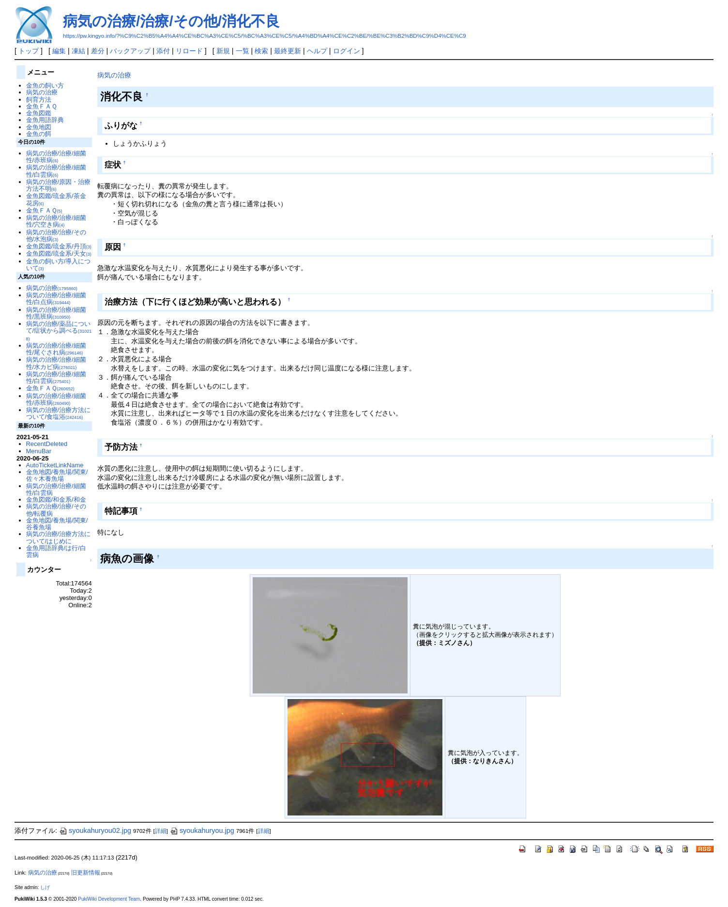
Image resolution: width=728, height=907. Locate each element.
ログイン (346, 51)
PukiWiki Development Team (109, 899)
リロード (189, 51)
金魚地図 (38, 127)
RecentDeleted (47, 443)
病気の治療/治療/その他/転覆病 (56, 510)
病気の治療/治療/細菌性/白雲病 (56, 171)
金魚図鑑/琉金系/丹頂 (58, 246)
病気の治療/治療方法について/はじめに (58, 537)
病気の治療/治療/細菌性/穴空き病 (56, 221)
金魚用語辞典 (45, 119)
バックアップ (130, 51)
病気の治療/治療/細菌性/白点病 (56, 299)
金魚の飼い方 (45, 85)
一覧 (242, 51)
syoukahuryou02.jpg (95, 830)
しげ (45, 887)
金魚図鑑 (38, 113)
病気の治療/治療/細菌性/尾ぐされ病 (56, 349)
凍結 (78, 51)
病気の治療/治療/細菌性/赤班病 (56, 157)
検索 (261, 51)
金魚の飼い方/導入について (58, 265)
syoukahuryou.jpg (202, 830)
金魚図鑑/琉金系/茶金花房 (56, 199)
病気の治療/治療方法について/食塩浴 (58, 413)
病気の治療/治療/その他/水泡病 (56, 236)
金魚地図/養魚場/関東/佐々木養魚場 (57, 475)
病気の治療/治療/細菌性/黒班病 (56, 313)
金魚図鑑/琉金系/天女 (58, 253)
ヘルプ (317, 51)
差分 (98, 51)
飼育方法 (38, 99)
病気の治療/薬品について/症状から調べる (59, 330)
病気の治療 (114, 75)
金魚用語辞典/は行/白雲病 (56, 551)
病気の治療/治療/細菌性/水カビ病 (56, 363)
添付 (163, 51)
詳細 (161, 831)
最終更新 (287, 51)
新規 (223, 51)
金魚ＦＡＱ (41, 106)
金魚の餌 (38, 134)
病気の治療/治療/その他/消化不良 (171, 21)
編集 (59, 51)
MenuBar (39, 451)
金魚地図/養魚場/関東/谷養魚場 (57, 524)
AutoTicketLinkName (55, 465)
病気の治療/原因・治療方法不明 (58, 185)
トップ (28, 51)
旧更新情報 (85, 873)
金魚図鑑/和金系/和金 (56, 499)
